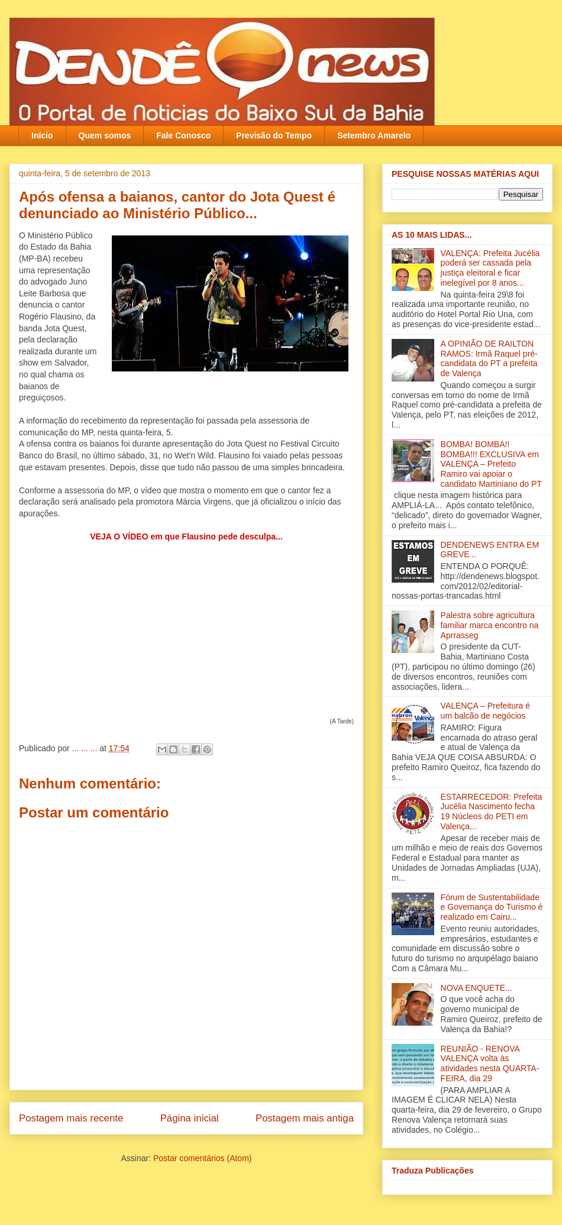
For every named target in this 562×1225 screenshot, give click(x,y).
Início (42, 135)
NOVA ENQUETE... (476, 988)
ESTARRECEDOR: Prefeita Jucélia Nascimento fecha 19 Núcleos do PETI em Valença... (491, 811)
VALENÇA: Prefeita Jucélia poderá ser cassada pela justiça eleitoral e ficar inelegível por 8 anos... (490, 267)
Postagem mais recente (71, 1118)
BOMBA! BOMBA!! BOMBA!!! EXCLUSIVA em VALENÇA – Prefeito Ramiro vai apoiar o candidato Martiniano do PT (491, 464)
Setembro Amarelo (374, 135)
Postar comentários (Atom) (202, 1158)
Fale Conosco (183, 135)
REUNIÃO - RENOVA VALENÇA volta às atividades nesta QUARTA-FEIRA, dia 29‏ (490, 1063)
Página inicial (189, 1118)
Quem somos (105, 135)
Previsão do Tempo (274, 135)
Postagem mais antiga (305, 1118)
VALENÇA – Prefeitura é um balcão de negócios (485, 710)
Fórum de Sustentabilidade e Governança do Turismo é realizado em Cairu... (492, 907)
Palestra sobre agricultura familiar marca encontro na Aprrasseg (490, 625)
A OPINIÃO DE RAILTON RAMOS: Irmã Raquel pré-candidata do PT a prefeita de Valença (489, 358)
